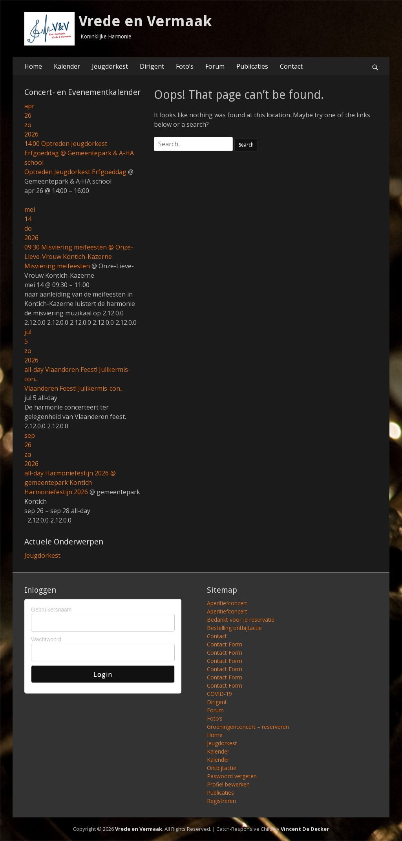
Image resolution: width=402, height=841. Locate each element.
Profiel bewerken (228, 784)
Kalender (67, 66)
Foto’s (185, 66)
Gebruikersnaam (51, 609)
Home (33, 66)
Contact (291, 66)
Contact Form (224, 644)
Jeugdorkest (110, 66)
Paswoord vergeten (232, 776)
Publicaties (252, 66)
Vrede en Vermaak (145, 21)
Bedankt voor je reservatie (240, 619)
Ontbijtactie (221, 768)
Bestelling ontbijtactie (234, 628)
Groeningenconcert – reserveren (248, 726)
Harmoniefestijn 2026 (56, 492)
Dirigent (152, 66)
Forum (215, 66)
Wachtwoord (46, 639)
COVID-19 (219, 693)
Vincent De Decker (305, 828)
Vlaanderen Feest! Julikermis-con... (74, 388)
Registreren (221, 801)
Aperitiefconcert (227, 603)
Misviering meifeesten (57, 266)
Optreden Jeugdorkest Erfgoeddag (75, 171)
